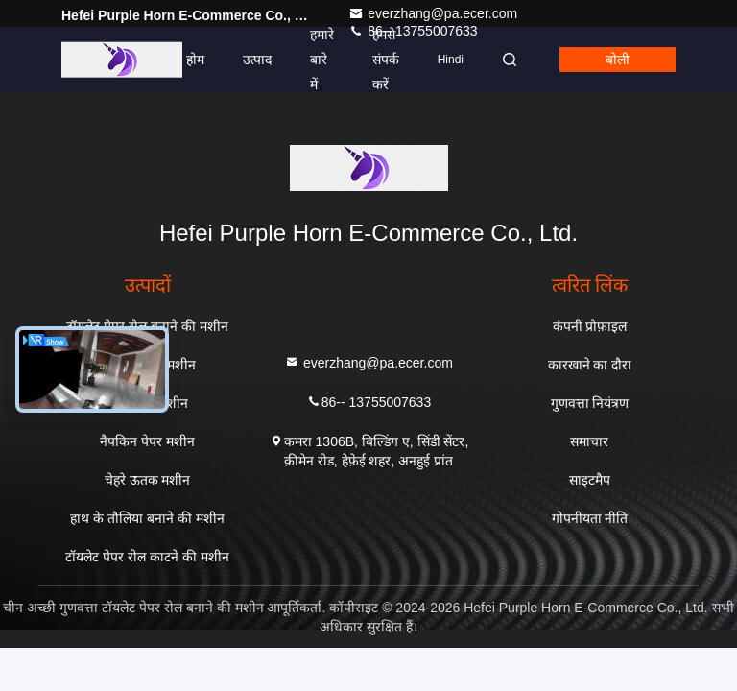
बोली (618, 59)
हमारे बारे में (322, 59)
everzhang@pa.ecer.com (432, 13)
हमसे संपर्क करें (385, 59)
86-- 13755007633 (368, 401)
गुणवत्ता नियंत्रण (590, 403)
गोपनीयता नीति (590, 518)
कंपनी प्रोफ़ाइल (590, 326)
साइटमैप (589, 480)
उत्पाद (257, 59)
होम (195, 59)
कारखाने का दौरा (590, 364)
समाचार (589, 441)
